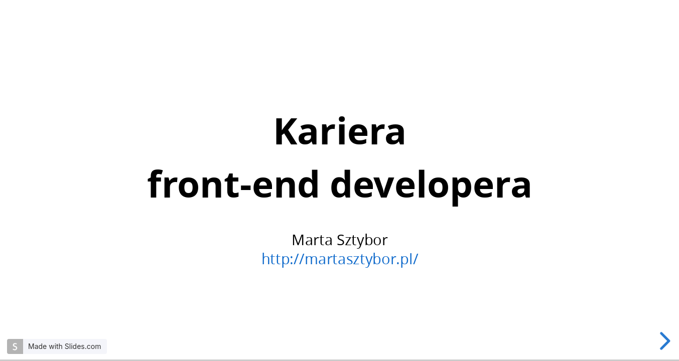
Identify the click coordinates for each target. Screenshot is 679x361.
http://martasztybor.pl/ (339, 259)
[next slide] (663, 341)
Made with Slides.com (64, 346)
